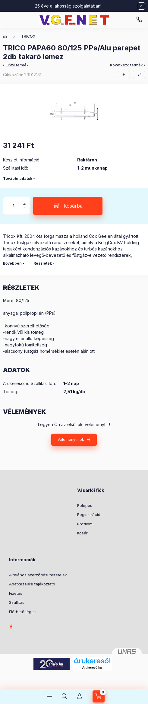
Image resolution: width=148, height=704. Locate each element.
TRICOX (28, 36)
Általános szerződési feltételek (38, 574)
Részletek (42, 263)
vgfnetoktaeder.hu (139, 19)
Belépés (84, 505)
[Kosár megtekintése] (99, 696)
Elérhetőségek (22, 611)
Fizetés (15, 593)
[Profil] (80, 696)
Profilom (85, 523)
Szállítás (16, 602)
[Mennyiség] (13, 206)
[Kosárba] (67, 206)
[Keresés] (64, 696)
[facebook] (124, 74)
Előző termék (17, 65)
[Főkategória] (5, 36)
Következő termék (126, 65)
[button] (74, 111)
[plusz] (24, 201)
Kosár (82, 532)
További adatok (17, 178)
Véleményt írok (71, 439)
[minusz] (24, 210)
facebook (11, 627)
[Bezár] (141, 6)
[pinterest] (139, 74)
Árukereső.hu (92, 667)
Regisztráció (88, 514)
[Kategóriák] (49, 696)
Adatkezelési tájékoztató (32, 583)
